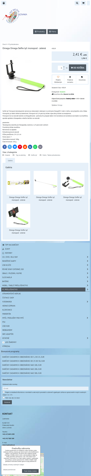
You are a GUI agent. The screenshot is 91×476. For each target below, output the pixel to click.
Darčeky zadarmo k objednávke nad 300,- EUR (21, 373)
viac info (9, 395)
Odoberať (7, 402)
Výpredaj (6, 346)
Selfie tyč (34, 155)
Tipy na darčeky (20, 155)
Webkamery (7, 330)
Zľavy (6, 249)
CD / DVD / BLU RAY (46, 257)
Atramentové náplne (11, 293)
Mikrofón (6, 314)
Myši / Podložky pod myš (46, 318)
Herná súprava (8, 306)
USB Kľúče (46, 265)
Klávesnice (7, 310)
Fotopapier (46, 302)
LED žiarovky (9, 342)
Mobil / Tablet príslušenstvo (51, 155)
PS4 (3, 322)
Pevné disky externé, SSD (46, 269)
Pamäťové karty (46, 261)
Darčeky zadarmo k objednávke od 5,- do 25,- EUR (23, 357)
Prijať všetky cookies (30, 471)
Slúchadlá (46, 277)
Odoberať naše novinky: (10, 384)
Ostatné (7, 155)
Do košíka (77, 67)
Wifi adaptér (7, 334)
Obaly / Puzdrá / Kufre (46, 273)
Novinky (7, 253)
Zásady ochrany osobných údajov (13, 465)
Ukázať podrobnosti (9, 470)
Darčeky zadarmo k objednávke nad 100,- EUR (21, 365)
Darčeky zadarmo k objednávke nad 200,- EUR (21, 369)
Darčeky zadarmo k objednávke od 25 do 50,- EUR (23, 361)
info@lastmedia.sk (8, 445)
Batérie (46, 281)
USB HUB (5, 326)
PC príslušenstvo (46, 289)
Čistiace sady (8, 297)
